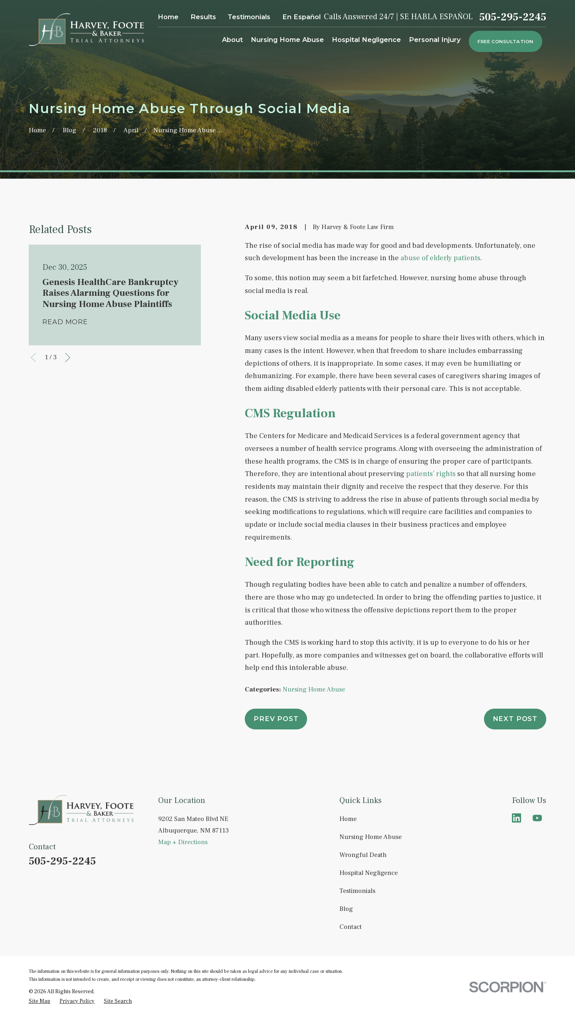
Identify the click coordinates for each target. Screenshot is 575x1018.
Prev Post (276, 719)
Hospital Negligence (368, 873)
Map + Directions (183, 842)
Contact (350, 926)
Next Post (515, 719)
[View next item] (67, 357)
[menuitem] (39, 1001)
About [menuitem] (232, 40)
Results (203, 17)
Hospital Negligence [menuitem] (366, 40)
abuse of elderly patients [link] (440, 258)
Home (168, 17)
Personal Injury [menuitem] (435, 40)
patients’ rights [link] (431, 473)
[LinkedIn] (516, 818)
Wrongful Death (363, 855)
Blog (346, 908)
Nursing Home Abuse (314, 689)
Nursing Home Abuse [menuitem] (287, 40)
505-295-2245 (512, 17)
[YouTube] (537, 818)
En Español (301, 17)
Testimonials (249, 17)
